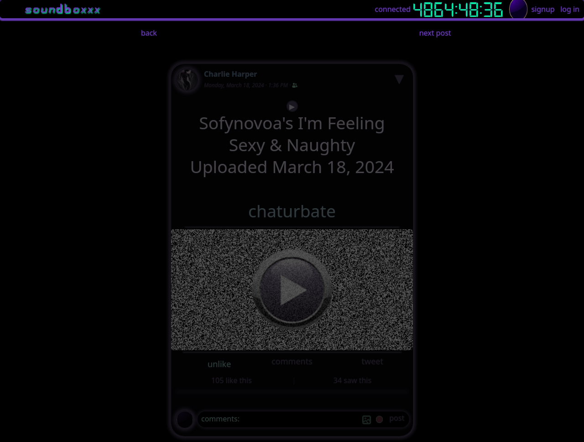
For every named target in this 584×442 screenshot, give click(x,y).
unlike (219, 363)
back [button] (149, 33)
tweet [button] (372, 361)
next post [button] (435, 33)
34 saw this (352, 380)
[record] (379, 420)
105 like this (231, 380)
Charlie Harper (230, 74)
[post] (397, 419)
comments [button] (292, 361)
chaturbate (292, 211)
